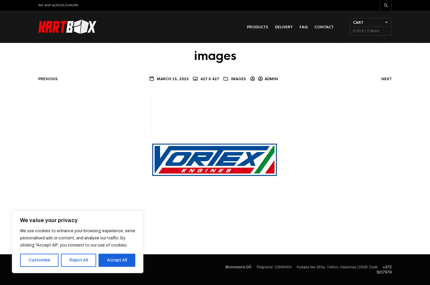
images (238, 79)
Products (257, 27)
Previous (48, 79)
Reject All (78, 260)
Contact (324, 27)
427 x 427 (209, 79)
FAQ (304, 27)
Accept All (117, 260)
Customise (39, 260)
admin (271, 79)
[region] (77, 241)
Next (386, 79)
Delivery (284, 27)
